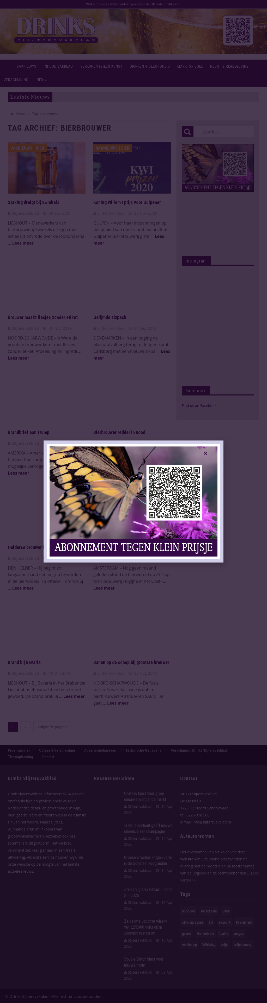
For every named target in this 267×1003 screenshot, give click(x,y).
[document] (133, 501)
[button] (205, 453)
